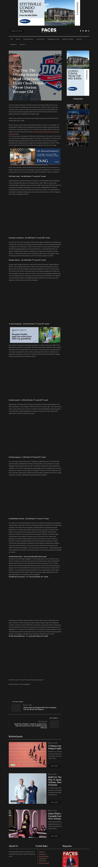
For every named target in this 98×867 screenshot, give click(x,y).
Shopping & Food (53, 39)
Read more (36, 762)
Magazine (13, 44)
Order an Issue (43, 840)
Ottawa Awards (44, 846)
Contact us (42, 837)
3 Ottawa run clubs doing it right (43, 747)
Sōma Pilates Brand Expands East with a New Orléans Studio (45, 805)
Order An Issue (16, 31)
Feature (14, 790)
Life (11, 39)
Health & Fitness (67, 39)
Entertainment (28, 39)
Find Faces (42, 844)
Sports (18, 39)
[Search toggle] (88, 31)
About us (42, 835)
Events (22, 44)
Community (40, 39)
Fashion (79, 39)
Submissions (43, 842)
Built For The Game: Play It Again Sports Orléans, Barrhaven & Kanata (44, 776)
